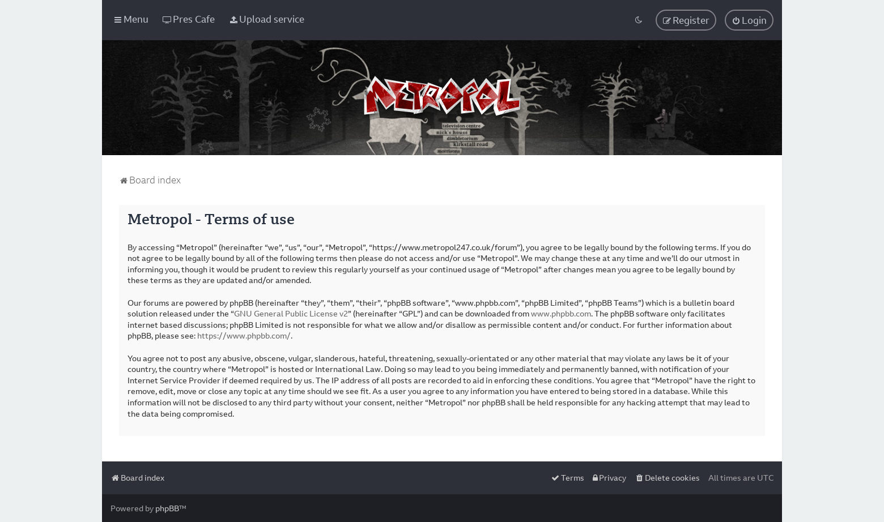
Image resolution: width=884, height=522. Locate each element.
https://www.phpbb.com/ (244, 335)
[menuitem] (189, 19)
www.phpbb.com (561, 313)
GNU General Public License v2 (291, 313)
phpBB (167, 508)
